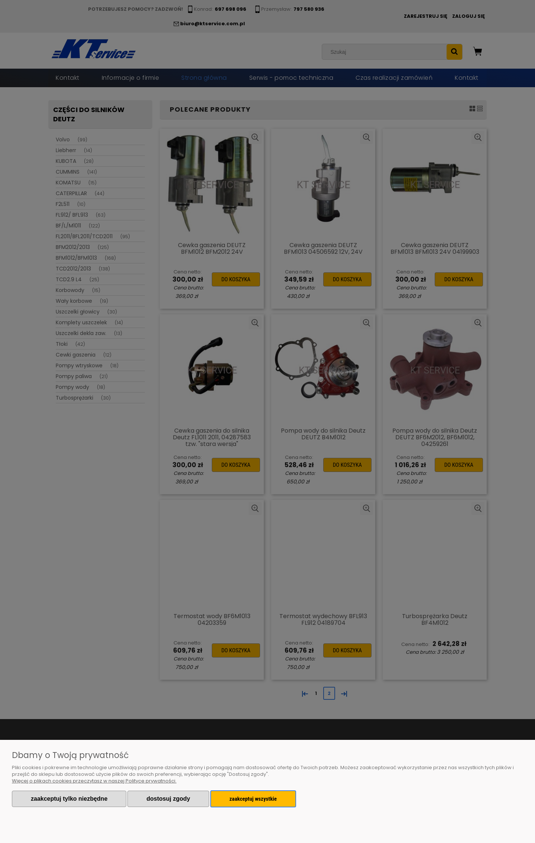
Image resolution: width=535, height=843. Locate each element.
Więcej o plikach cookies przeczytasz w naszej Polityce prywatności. (94, 780)
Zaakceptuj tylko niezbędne (69, 799)
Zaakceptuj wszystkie (253, 799)
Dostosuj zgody (168, 799)
